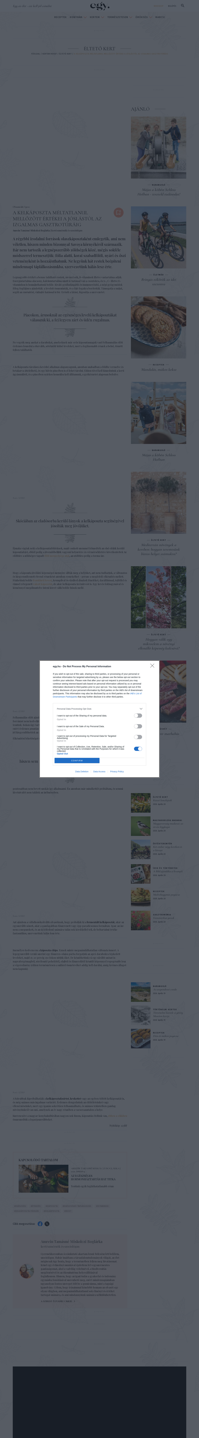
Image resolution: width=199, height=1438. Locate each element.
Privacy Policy (117, 771)
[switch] (138, 715)
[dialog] (99, 719)
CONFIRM (77, 760)
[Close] (153, 667)
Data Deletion (81, 771)
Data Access (99, 771)
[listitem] (99, 708)
